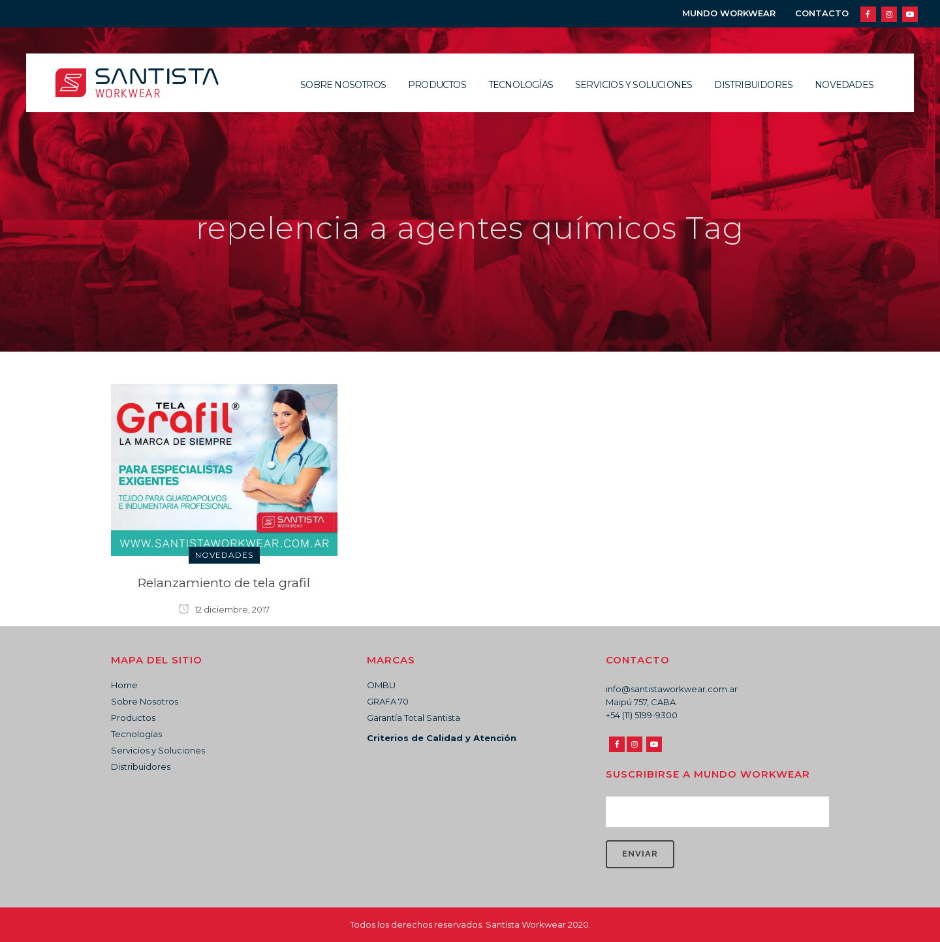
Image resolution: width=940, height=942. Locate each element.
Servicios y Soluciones (158, 750)
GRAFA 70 (388, 701)
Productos (133, 717)
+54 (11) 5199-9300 (642, 715)
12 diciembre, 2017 (224, 609)
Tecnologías (136, 734)
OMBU (381, 685)
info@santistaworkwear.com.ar (672, 689)
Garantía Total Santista (413, 717)
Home (124, 685)
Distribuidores (140, 766)
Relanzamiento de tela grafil (224, 582)
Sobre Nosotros (144, 701)
